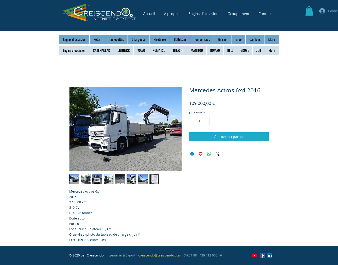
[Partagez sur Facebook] (192, 153)
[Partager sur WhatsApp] (209, 153)
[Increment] (206, 121)
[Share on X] (217, 153)
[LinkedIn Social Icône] (269, 255)
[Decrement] (192, 121)
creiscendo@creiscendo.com (159, 255)
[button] (309, 11)
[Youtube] (254, 255)
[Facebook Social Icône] (262, 255)
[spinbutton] (199, 121)
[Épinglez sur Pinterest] (200, 153)
